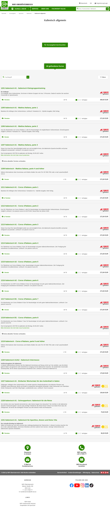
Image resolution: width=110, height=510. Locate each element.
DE (91, 4)
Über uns (45, 9)
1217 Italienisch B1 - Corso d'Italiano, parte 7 (19, 299)
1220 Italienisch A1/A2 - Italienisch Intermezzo (20, 360)
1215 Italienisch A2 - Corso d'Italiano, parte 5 (19, 262)
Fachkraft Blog (58, 9)
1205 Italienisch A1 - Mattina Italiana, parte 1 (19, 108)
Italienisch (29, 13)
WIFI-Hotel (28, 501)
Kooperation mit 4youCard (27, 505)
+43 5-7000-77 (28, 490)
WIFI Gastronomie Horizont (27, 503)
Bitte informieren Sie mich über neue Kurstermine (15, 155)
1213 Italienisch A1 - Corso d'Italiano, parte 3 (19, 224)
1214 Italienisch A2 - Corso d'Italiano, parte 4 (19, 243)
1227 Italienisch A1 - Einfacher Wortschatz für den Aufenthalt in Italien (30, 381)
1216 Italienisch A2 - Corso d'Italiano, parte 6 (19, 280)
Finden (107, 8)
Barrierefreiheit (62, 472)
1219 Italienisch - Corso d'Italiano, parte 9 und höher (23, 341)
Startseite (3, 13)
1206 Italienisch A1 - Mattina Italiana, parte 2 (19, 126)
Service (35, 9)
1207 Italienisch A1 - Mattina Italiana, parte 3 (19, 145)
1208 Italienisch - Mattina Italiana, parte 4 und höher (22, 169)
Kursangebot (12, 13)
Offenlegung (86, 472)
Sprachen (21, 13)
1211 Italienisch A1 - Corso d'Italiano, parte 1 (19, 187)
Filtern (103, 77)
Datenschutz (95, 472)
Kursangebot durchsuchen (54, 45)
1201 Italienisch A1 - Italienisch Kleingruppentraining (23, 88)
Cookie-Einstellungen (74, 472)
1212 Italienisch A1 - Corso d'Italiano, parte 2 (19, 206)
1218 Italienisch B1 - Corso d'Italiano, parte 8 (19, 318)
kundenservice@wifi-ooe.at (28, 491)
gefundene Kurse (55, 66)
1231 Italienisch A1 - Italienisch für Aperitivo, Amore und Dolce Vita (29, 420)
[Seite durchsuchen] (92, 9)
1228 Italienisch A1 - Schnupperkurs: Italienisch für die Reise (26, 400)
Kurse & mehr (19, 9)
